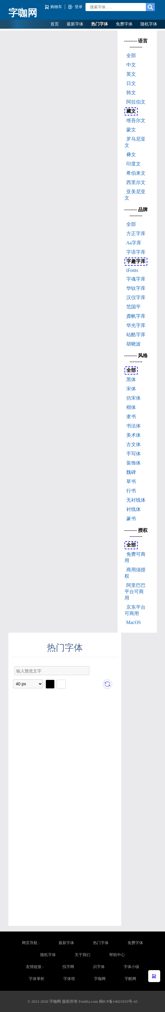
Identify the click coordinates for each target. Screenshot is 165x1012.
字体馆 (69, 978)
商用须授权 (135, 573)
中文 (131, 64)
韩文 (131, 92)
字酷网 (130, 978)
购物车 (53, 7)
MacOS (133, 622)
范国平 (133, 306)
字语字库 (136, 252)
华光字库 (136, 325)
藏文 (131, 111)
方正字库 (136, 233)
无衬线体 (136, 500)
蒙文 (131, 129)
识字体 (99, 966)
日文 (131, 83)
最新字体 (75, 24)
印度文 (133, 163)
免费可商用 (135, 557)
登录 (75, 7)
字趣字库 (136, 261)
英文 (131, 74)
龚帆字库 (136, 316)
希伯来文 (136, 173)
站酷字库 (136, 334)
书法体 (133, 425)
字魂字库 (136, 278)
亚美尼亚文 (135, 194)
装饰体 (133, 462)
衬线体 (133, 509)
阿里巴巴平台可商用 (135, 591)
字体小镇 (131, 966)
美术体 (133, 435)
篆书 (131, 518)
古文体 (133, 444)
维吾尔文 (136, 120)
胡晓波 (133, 343)
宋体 (131, 388)
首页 (54, 24)
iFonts (132, 270)
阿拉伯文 (136, 101)
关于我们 (82, 954)
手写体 (133, 453)
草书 (131, 481)
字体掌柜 (36, 978)
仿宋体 (133, 398)
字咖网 (22, 12)
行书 (131, 490)
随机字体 (148, 24)
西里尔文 (136, 182)
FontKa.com (88, 1001)
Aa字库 (134, 242)
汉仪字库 (136, 297)
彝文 (131, 154)
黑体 (131, 379)
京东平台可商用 (135, 610)
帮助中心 (117, 954)
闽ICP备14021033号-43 (118, 1001)
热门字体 (99, 24)
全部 (131, 55)
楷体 (131, 407)
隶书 (131, 416)
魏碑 (131, 472)
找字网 (68, 966)
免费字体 (124, 24)
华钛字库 (136, 288)
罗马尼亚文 (135, 142)
